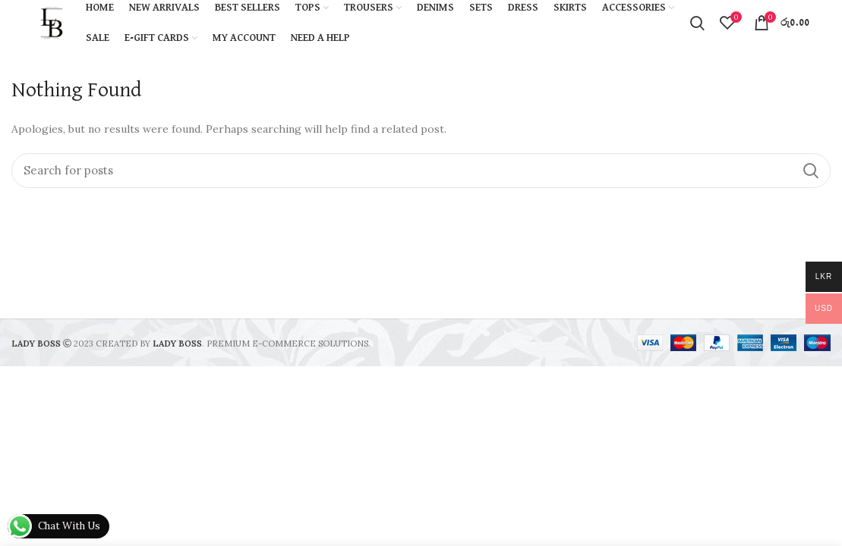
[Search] (421, 170)
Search (810, 170)
